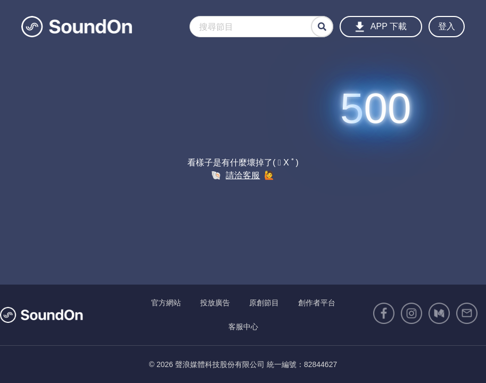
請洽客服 (243, 175)
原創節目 (264, 302)
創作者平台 (316, 302)
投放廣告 (215, 302)
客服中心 (243, 326)
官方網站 (166, 302)
